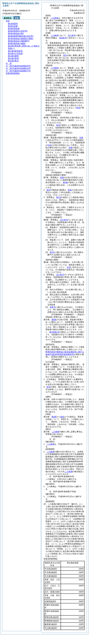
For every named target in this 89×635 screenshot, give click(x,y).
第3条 (54, 417)
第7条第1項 (54, 332)
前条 (62, 177)
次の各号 (71, 35)
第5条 (65, 182)
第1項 (58, 197)
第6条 (54, 319)
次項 (69, 267)
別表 (81, 137)
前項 (78, 108)
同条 (70, 147)
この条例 (54, 18)
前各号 (53, 307)
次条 (49, 145)
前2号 (52, 252)
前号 (65, 55)
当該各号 (63, 38)
